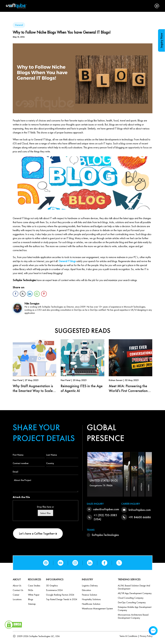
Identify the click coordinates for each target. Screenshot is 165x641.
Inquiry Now (161, 40)
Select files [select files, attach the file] (45, 513)
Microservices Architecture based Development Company (133, 616)
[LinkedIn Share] (30, 294)
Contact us (18, 590)
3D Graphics (52, 585)
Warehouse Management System (97, 608)
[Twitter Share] (22, 294)
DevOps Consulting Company (132, 602)
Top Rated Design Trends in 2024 (61, 599)
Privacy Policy (146, 636)
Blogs (30, 599)
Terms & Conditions (128, 636)
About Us (17, 585)
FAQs (30, 590)
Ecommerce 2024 (54, 590)
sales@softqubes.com (106, 509)
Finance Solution (89, 594)
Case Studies (34, 585)
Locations (17, 599)
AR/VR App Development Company (135, 593)
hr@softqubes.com (140, 510)
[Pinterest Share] (44, 294)
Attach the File (21, 497)
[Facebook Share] (15, 294)
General (19, 25)
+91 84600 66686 (140, 517)
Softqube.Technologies (105, 535)
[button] (157, 6)
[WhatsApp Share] (37, 294)
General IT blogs (67, 261)
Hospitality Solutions (91, 599)
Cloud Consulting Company (130, 597)
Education (86, 590)
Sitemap (32, 603)
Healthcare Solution (91, 603)
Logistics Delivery (90, 585)
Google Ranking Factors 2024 (60, 594)
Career (16, 594)
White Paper (33, 594)
